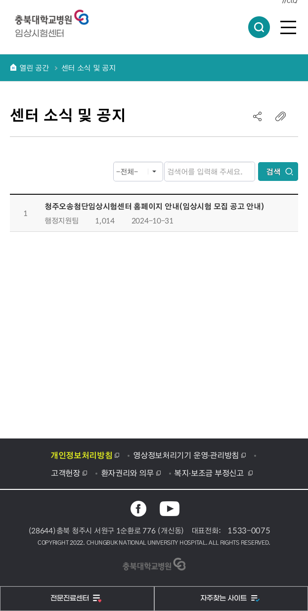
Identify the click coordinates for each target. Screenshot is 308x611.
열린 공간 (34, 67)
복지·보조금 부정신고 (210, 472)
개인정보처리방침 (81, 454)
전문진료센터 (70, 598)
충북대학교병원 (57, 17)
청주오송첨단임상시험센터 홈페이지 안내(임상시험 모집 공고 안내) (154, 206)
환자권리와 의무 (127, 472)
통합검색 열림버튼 (259, 27)
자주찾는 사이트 (224, 598)
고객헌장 (65, 472)
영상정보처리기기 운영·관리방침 (186, 454)
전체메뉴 (288, 27)
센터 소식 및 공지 (88, 67)
